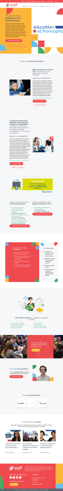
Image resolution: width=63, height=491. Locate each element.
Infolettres (43, 1)
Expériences (42, 6)
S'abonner (35, 350)
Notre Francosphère (31, 1)
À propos (23, 1)
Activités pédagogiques (33, 6)
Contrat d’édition (37, 324)
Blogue (37, 1)
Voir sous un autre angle (40, 104)
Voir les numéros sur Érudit (13, 40)
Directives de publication (17, 327)
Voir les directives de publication (42, 214)
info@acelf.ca (35, 482)
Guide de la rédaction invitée (40, 326)
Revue (54, 6)
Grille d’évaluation (38, 323)
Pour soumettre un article (17, 326)
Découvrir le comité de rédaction (15, 46)
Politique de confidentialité (24, 489)
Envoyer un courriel (16, 376)
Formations (48, 6)
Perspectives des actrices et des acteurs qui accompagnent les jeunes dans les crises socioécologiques (19, 221)
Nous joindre (50, 1)
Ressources (24, 6)
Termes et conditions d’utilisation (34, 489)
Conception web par (44, 489)
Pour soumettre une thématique (18, 324)
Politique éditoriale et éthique (18, 323)
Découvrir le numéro (39, 101)
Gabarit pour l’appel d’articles (40, 327)
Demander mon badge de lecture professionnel (42, 98)
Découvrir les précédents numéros (20, 225)
